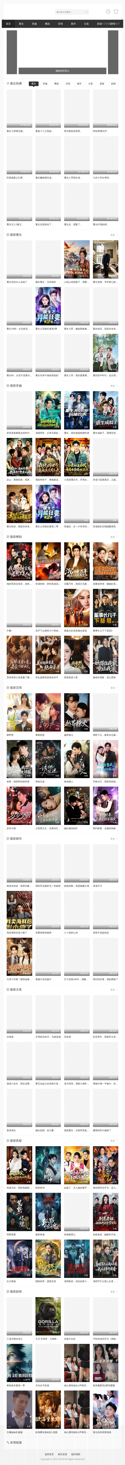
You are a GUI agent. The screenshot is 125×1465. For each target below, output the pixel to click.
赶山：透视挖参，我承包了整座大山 (25, 479)
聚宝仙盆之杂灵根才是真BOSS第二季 (54, 1083)
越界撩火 (68, 735)
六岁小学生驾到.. (101, 177)
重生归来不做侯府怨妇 (46, 375)
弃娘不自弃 (70, 1339)
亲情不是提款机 (101, 932)
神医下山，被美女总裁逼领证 (108, 735)
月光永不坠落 (42, 1385)
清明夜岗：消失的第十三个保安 (80, 1281)
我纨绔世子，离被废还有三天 (50, 479)
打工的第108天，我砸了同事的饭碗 (82, 979)
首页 (8, 23)
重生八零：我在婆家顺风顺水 (79, 375)
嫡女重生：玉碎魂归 (45, 282)
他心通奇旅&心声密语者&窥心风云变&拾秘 (85, 1385)
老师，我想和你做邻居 (18, 781)
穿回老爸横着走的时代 (18, 433)
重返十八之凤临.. (44, 131)
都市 (73, 23)
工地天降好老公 (15, 1339)
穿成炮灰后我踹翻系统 (104, 526)
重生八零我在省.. (72, 177)
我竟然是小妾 (71, 677)
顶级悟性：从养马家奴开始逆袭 (51, 433)
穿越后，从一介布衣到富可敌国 (80, 526)
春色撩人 (68, 781)
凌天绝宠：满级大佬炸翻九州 (79, 1083)
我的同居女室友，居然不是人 (21, 584)
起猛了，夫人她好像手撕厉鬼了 (80, 1187)
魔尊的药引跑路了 (102, 1130)
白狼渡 (10, 1037)
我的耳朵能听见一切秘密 (48, 886)
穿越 (34, 23)
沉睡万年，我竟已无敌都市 (77, 584)
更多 (114, 234)
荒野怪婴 (11, 1234)
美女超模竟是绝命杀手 (46, 677)
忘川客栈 (11, 1281)
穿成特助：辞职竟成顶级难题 (50, 584)
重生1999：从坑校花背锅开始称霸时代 (26, 328)
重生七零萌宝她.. (15, 131)
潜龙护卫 (97, 886)
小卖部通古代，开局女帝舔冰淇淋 (81, 479)
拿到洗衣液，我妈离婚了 (105, 979)
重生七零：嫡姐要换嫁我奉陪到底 (81, 328)
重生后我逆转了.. (44, 224)
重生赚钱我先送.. (44, 177)
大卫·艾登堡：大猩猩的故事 (49, 1339)
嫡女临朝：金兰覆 (44, 1130)
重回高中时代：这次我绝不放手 (109, 375)
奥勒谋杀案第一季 (16, 1385)
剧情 (113, 83)
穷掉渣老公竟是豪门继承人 (20, 677)
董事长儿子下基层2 (102, 630)
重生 (21, 23)
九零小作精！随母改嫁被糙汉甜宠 (24, 979)
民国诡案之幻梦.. (15, 177)
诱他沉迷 (40, 781)
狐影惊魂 (40, 1234)
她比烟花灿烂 (71, 828)
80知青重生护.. (100, 131)
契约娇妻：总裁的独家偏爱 (106, 828)
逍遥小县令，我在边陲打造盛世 (23, 1083)
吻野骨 (10, 735)
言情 (60, 23)
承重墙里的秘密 (43, 932)
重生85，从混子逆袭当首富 (20, 375)
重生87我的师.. (100, 224)
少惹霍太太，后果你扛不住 (49, 828)
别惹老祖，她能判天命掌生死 (108, 1234)
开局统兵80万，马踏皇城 (48, 1037)
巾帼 (9, 630)
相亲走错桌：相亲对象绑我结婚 (23, 886)
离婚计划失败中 (43, 979)
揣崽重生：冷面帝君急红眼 (77, 1130)
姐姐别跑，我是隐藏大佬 (76, 886)
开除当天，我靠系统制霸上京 (108, 781)
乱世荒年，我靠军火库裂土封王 (109, 1037)
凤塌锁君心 (70, 1234)
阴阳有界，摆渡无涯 (45, 1281)
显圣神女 (11, 1130)
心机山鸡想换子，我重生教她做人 (81, 282)
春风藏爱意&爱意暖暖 (104, 1385)
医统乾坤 (40, 1187)
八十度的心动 (71, 932)
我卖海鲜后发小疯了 (17, 932)
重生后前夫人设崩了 (17, 282)
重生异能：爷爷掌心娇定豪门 (108, 282)
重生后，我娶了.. (72, 224)
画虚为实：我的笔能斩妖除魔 (21, 1187)
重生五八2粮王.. (15, 224)
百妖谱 (67, 1037)
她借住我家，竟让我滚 (104, 677)
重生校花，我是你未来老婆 (106, 328)
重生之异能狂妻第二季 (46, 526)
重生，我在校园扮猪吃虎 (76, 433)
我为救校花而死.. (72, 131)
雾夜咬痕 (40, 735)
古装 (86, 23)
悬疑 (102, 83)
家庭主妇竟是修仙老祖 (75, 630)
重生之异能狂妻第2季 (46, 328)
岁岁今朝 (11, 828)
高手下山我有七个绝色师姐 (49, 630)
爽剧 (47, 23)
